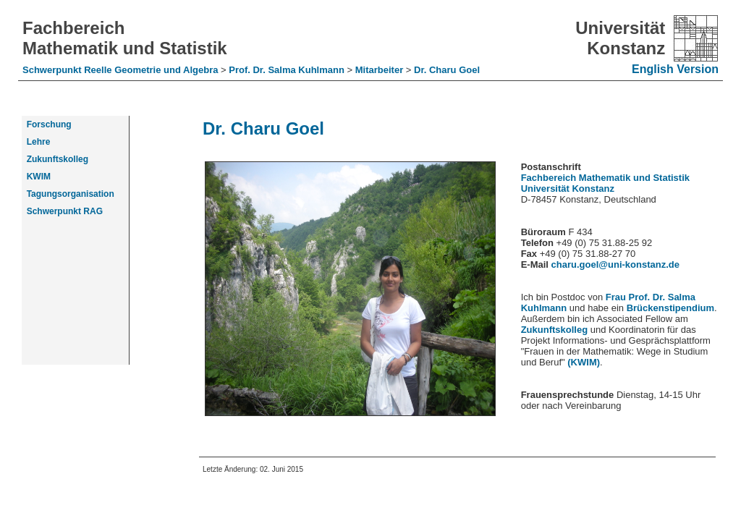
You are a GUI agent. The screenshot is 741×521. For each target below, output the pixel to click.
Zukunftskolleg (554, 329)
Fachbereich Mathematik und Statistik (124, 38)
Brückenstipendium (670, 307)
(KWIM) (583, 362)
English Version (675, 69)
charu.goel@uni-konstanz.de (615, 264)
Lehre (36, 142)
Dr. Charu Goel (447, 69)
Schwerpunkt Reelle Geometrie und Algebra (121, 69)
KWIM (36, 176)
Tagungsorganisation (68, 194)
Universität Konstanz (620, 38)
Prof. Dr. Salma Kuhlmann (288, 69)
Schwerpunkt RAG (62, 211)
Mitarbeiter (380, 69)
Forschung (47, 124)
